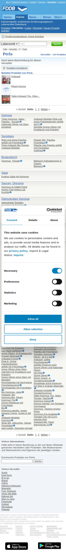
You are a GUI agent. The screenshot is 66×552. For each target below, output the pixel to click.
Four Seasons (8, 491)
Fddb (5, 49)
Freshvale (6, 501)
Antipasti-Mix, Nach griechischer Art (44, 423)
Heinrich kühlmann (11, 485)
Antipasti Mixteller (10, 417)
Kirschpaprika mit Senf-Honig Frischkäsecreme (16, 383)
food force (6, 475)
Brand (4, 480)
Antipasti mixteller (43, 390)
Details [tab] (33, 220)
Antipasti (15, 76)
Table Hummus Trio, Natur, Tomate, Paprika (48, 397)
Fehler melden (53, 537)
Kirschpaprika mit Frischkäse (16, 387)
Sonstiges (7, 136)
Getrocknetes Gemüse (15, 198)
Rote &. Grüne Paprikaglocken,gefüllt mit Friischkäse (12, 364)
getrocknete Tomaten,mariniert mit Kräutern (12, 204)
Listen (28, 28)
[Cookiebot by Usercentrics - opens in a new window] (47, 210)
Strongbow (7, 507)
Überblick (4, 526)
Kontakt (33, 2)
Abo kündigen (35, 535)
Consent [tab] (12, 220)
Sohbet (5, 504)
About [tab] (54, 220)
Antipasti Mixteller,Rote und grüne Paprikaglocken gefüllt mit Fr (48, 122)
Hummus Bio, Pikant (12, 397)
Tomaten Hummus (43, 354)
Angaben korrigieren (16, 68)
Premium (41, 2)
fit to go (5, 478)
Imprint (18, 254)
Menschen (34, 17)
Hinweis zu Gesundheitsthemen (38, 531)
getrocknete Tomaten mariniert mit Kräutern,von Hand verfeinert (13, 348)
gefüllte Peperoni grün (45, 365)
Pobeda (5, 509)
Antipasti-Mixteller (10, 148)
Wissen (47, 17)
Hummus (6, 420)
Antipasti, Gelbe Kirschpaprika (42, 361)
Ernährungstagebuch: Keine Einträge (24, 36)
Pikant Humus (18, 86)
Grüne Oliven (41, 375)
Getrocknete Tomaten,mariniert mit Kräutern (45, 347)
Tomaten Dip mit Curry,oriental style (46, 418)
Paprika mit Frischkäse (46, 351)
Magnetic (6, 488)
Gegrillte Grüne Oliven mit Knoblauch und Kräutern (47, 128)
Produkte (5, 28)
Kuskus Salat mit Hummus (15, 176)
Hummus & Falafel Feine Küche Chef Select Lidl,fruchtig (14, 190)
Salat (4, 172)
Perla (25, 49)
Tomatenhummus (43, 393)
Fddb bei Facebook (20, 2)
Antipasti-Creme (9, 358)
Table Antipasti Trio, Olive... (25, 96)
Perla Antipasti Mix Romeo (15, 145)
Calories (18, 528)
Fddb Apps (19, 535)
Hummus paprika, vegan (14, 410)
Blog (8, 2)
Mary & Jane (8, 499)
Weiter (44, 109)
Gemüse (6, 115)
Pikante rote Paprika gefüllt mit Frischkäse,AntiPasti (48, 148)
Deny (33, 339)
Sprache (61, 2)
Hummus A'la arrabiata (45, 414)
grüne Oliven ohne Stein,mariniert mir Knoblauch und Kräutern (16, 372)
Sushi (4, 472)
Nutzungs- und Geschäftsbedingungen (56, 533)
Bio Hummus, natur (11, 392)
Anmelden (51, 2)
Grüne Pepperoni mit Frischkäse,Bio (12, 405)
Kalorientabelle (24, 17)
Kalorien (18, 526)
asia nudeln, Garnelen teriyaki (16, 428)
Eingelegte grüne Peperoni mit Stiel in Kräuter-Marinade (49, 384)
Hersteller (17, 28)
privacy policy (18, 250)
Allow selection (33, 329)
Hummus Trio (8, 400)
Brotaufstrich (9, 157)
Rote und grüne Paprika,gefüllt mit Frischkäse (14, 141)
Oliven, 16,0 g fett (43, 357)
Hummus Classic (42, 401)
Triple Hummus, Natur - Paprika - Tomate (13, 120)
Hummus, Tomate (10, 161)
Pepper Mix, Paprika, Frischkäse (45, 141)
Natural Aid (7, 496)
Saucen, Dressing (12, 183)
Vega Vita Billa (9, 493)
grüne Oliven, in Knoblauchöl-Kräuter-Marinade (16, 354)
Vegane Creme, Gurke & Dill (16, 413)
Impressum (52, 526)
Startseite (9, 17)
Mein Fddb (4, 532)
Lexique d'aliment (19, 531)
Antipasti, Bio (8, 394)
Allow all (33, 318)
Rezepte (37, 28)
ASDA (4, 483)
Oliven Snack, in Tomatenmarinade (43, 379)
